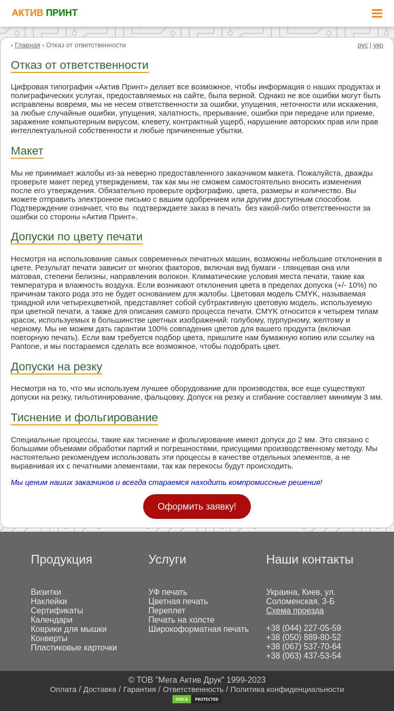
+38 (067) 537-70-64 (303, 646)
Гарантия (139, 689)
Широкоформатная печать (198, 629)
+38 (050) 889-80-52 (303, 637)
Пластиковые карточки (74, 647)
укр (378, 45)
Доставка (99, 689)
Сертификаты (57, 610)
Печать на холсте (181, 619)
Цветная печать (178, 601)
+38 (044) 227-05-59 (303, 628)
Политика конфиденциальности (287, 689)
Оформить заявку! (197, 506)
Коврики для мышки (69, 629)
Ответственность (193, 689)
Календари (51, 619)
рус (363, 45)
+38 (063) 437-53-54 (303, 655)
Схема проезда (295, 610)
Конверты (49, 638)
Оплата (63, 689)
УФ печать (167, 592)
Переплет (166, 610)
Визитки (46, 592)
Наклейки (49, 601)
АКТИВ (44, 13)
